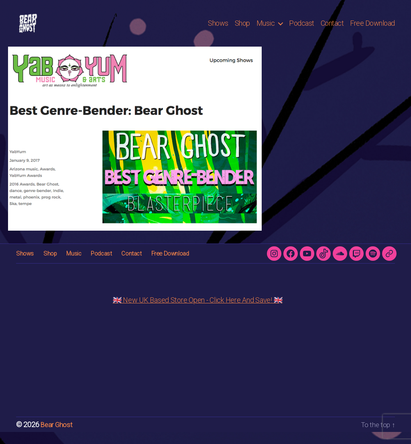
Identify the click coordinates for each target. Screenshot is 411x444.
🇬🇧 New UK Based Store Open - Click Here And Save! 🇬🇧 (198, 312)
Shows (218, 29)
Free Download (372, 29)
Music (265, 29)
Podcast (301, 29)
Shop (242, 29)
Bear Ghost (57, 436)
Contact (332, 29)
